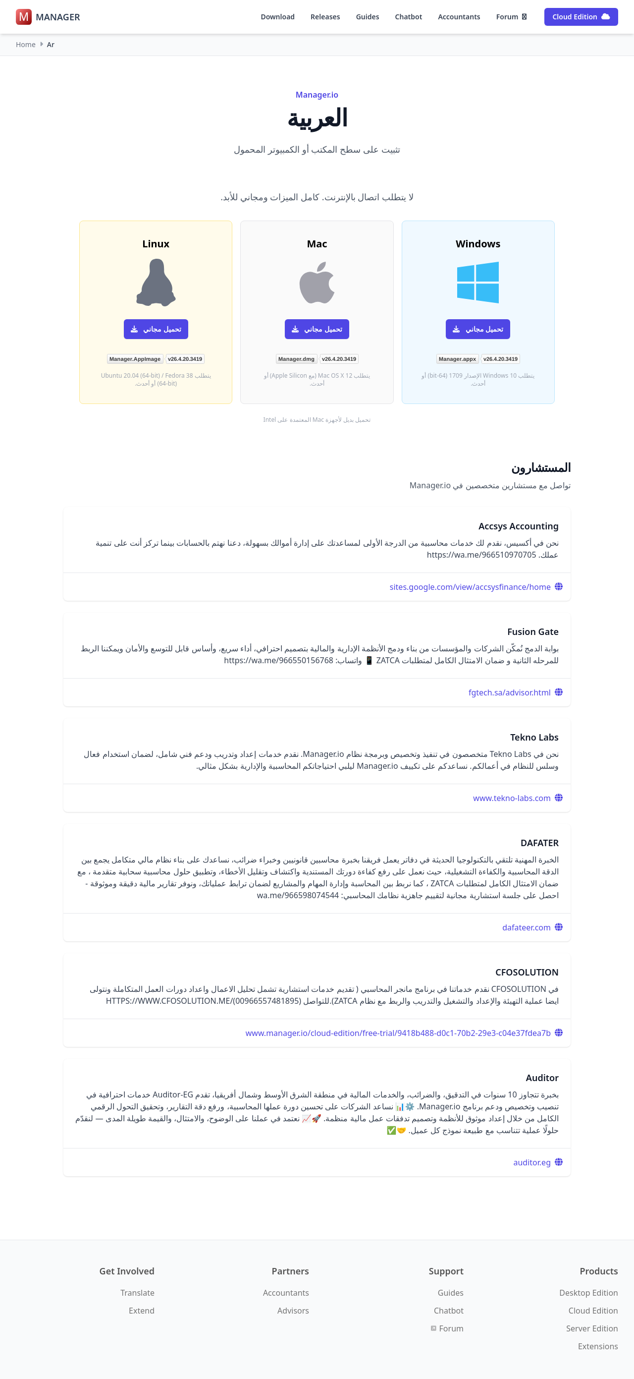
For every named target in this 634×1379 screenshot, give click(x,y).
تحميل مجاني (478, 329)
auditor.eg (532, 1162)
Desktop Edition (588, 1292)
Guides (367, 16)
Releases (325, 16)
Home (26, 44)
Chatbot (409, 16)
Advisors (293, 1310)
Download (278, 16)
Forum (511, 16)
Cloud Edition (581, 16)
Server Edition (592, 1328)
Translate (137, 1292)
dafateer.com (526, 927)
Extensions (598, 1346)
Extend (142, 1310)
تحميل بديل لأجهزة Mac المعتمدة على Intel (317, 419)
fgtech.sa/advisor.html (510, 692)
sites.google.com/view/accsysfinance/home (470, 586)
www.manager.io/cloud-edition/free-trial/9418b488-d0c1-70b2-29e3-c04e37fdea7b (398, 1033)
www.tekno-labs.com (512, 798)
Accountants (459, 16)
